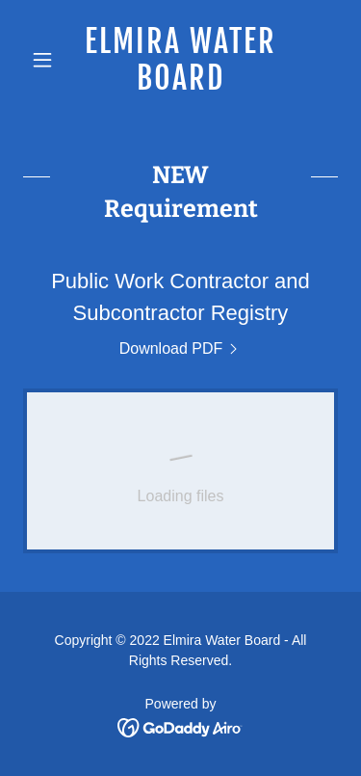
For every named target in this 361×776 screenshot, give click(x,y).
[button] (46, 59)
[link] (180, 60)
